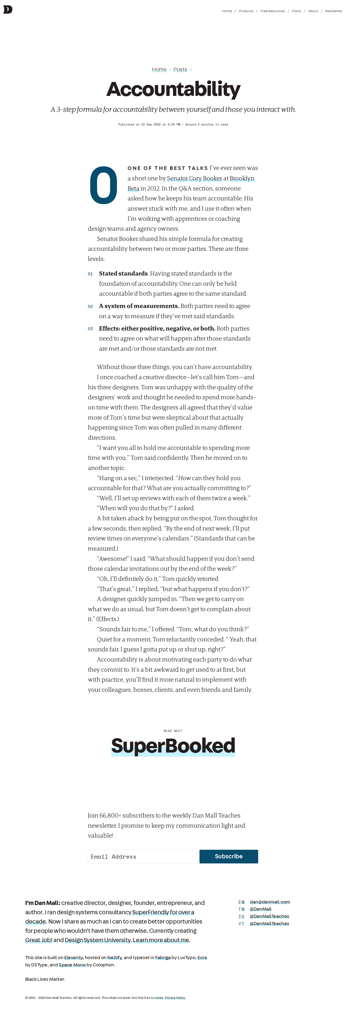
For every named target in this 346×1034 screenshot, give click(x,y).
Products (246, 11)
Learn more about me (161, 940)
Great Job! (39, 940)
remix (159, 998)
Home (227, 11)
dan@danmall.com (270, 902)
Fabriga (163, 957)
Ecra (202, 957)
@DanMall (260, 909)
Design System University (97, 940)
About (313, 11)
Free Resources (273, 11)
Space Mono (72, 965)
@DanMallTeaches (269, 916)
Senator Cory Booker (194, 178)
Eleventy (73, 957)
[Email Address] (142, 856)
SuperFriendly (150, 912)
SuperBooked (173, 746)
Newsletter (333, 11)
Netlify (114, 957)
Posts (296, 11)
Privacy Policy (175, 998)
